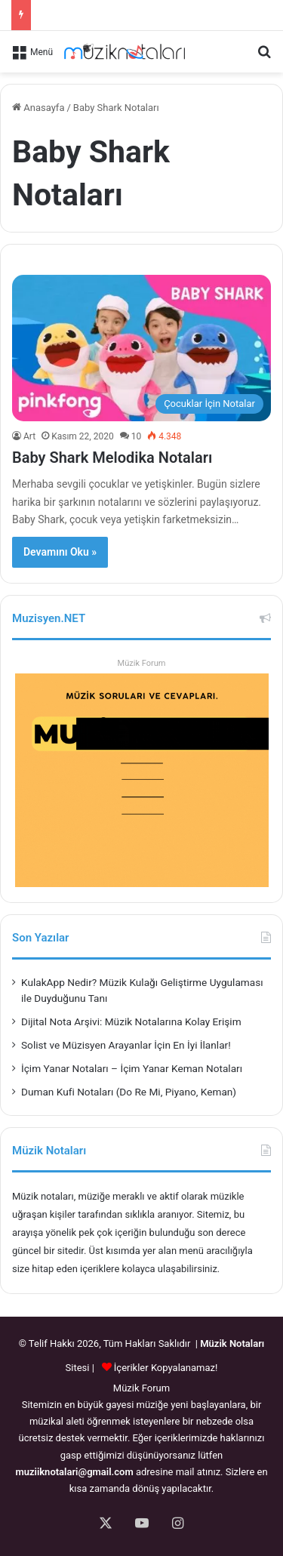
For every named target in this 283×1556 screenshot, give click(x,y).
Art (29, 436)
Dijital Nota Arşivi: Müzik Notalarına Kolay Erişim (131, 1021)
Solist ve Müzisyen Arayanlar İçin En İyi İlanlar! (126, 1045)
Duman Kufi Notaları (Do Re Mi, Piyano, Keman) (128, 1092)
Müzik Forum (142, 663)
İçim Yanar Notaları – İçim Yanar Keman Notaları (131, 1068)
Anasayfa (38, 107)
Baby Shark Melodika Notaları (112, 457)
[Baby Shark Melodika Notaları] (141, 348)
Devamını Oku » (60, 552)
